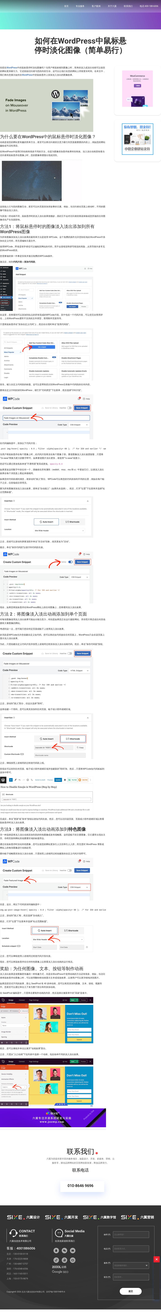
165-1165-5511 (20, 1275)
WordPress (12, 67)
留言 (107, 1279)
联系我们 (128, 6)
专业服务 (80, 6)
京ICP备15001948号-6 (55, 1293)
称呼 (107, 1236)
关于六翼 (112, 6)
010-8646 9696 (80, 1189)
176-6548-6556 (20, 1270)
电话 (107, 1250)
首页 (66, 6)
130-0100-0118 (20, 1255)
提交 (130, 1293)
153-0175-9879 (20, 1280)
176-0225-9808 (20, 1260)
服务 (107, 1264)
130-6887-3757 (20, 1265)
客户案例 (96, 6)
